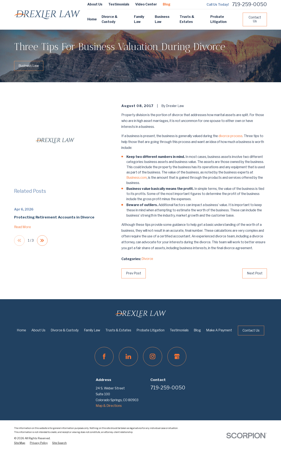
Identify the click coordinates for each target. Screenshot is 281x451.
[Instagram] (152, 356)
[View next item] (42, 240)
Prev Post (133, 273)
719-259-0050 (249, 4)
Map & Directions (109, 406)
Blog (166, 4)
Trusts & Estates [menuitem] (187, 19)
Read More (22, 227)
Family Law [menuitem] (139, 19)
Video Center (146, 4)
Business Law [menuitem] (162, 19)
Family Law (92, 330)
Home (21, 330)
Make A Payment (219, 330)
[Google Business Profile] (176, 356)
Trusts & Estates (118, 330)
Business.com (136, 178)
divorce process (231, 136)
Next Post (254, 273)
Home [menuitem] (92, 19)
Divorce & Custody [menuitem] (110, 19)
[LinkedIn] (128, 356)
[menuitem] (19, 443)
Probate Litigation (150, 330)
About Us (94, 4)
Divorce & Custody (65, 330)
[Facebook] (104, 356)
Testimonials (118, 4)
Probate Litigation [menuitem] (218, 19)
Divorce (147, 259)
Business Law (29, 66)
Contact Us (255, 19)
